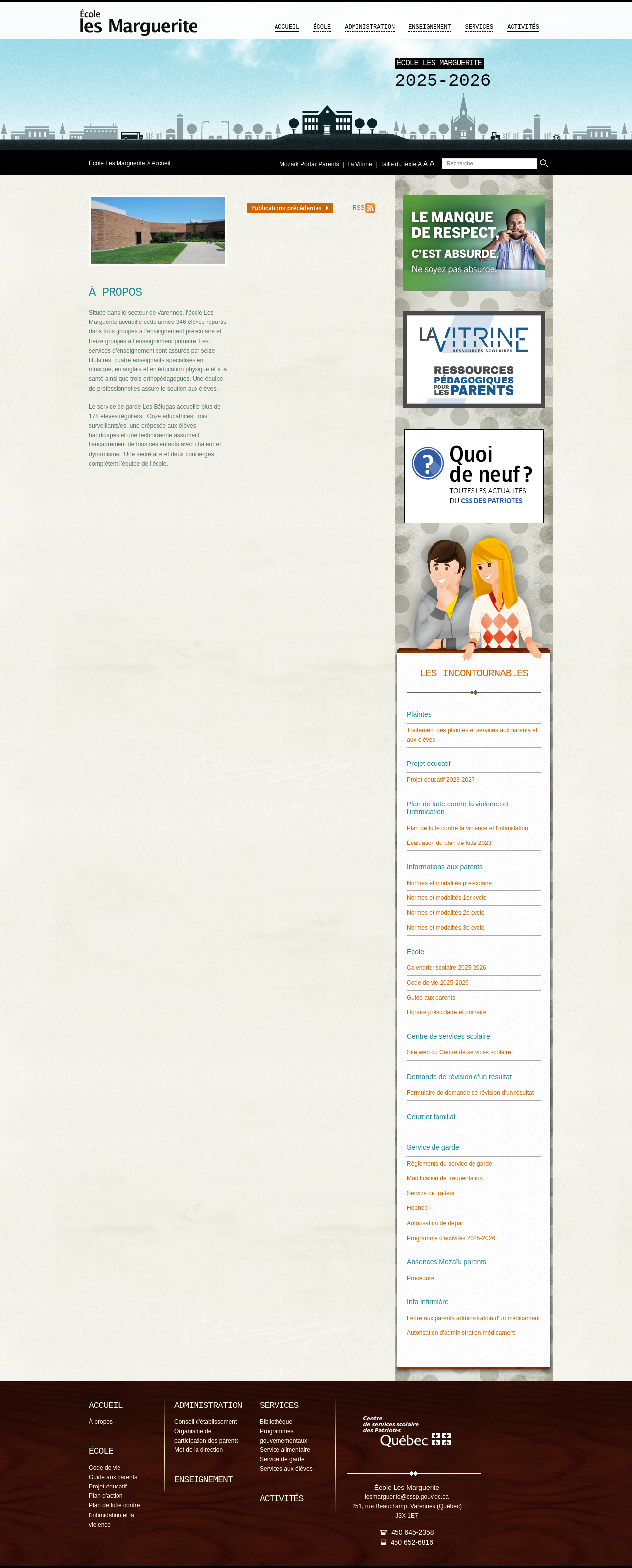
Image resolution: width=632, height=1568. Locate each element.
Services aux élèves (286, 1468)
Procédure (420, 1278)
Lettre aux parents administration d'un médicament (473, 1318)
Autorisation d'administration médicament (461, 1332)
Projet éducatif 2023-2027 (440, 779)
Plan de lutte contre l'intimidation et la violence (114, 1515)
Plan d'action (105, 1495)
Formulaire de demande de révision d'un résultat (470, 1092)
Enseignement (429, 27)
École (322, 27)
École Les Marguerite (117, 163)
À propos (101, 1421)
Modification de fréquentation (445, 1178)
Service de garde (282, 1459)
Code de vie (104, 1467)
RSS (359, 207)
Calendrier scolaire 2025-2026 (446, 968)
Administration (370, 27)
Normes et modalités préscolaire (449, 883)
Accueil (287, 27)
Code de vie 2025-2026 (438, 982)
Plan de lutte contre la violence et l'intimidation (467, 828)
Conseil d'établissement (205, 1421)
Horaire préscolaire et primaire (446, 1012)
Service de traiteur (431, 1193)
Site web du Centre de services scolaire (459, 1052)
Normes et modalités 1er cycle (446, 897)
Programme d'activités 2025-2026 (451, 1238)
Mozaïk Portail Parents (309, 164)
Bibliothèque (276, 1421)
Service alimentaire (285, 1450)
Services (479, 27)
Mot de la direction (198, 1450)
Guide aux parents (431, 997)
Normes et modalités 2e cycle (445, 912)
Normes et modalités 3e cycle (445, 928)
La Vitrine (359, 164)
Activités (523, 27)
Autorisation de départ (436, 1223)
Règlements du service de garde (449, 1163)
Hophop (417, 1208)
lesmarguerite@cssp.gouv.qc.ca (407, 1496)
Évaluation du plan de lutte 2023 (449, 843)
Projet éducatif (108, 1486)
